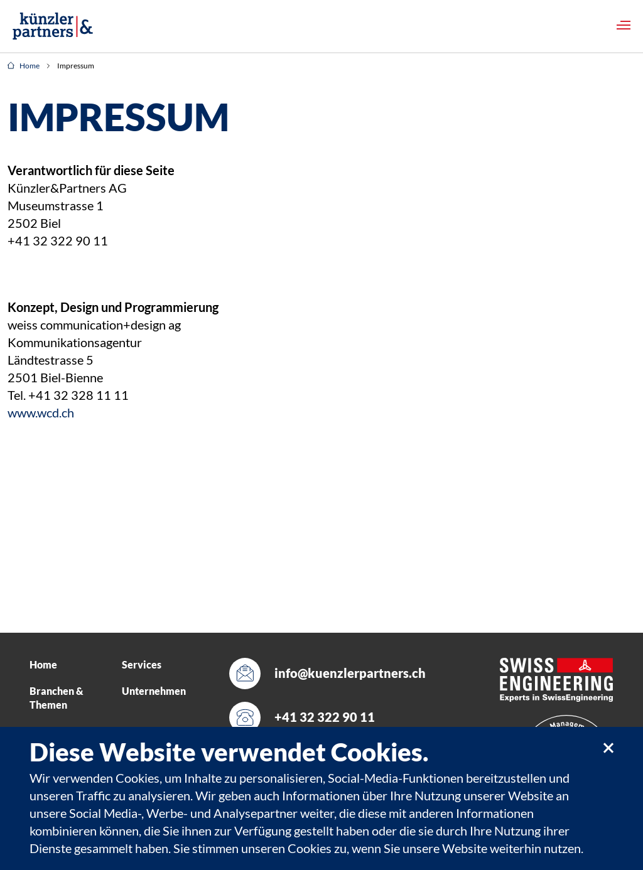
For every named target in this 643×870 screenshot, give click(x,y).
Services (141, 664)
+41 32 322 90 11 (324, 717)
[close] (607, 747)
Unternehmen (154, 691)
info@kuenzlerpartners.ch (344, 673)
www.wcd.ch (41, 413)
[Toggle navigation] (623, 25)
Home (24, 66)
